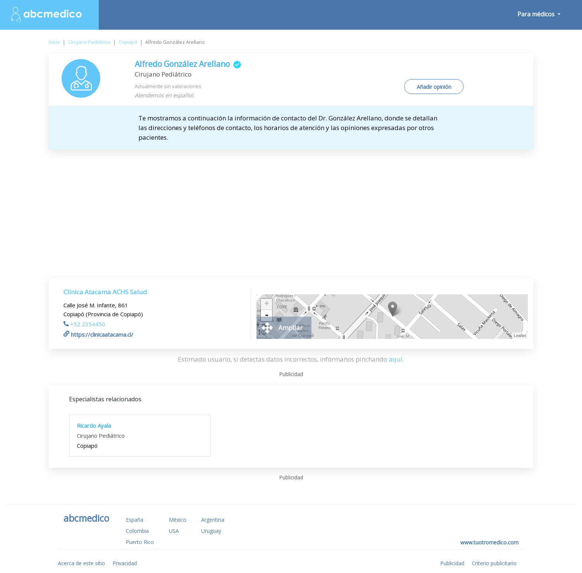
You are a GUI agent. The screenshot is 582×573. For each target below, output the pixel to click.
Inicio (54, 42)
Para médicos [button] (536, 14)
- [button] (266, 315)
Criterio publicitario (494, 563)
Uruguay (211, 530)
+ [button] (266, 304)
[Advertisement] (291, 205)
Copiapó (127, 42)
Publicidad (452, 563)
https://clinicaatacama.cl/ (98, 334)
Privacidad (124, 563)
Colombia (137, 530)
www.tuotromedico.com (489, 542)
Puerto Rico (140, 542)
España (134, 519)
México (177, 519)
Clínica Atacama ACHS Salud (105, 292)
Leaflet (520, 335)
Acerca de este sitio (81, 563)
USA (174, 530)
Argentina (212, 519)
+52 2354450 (84, 324)
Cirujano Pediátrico (89, 42)
